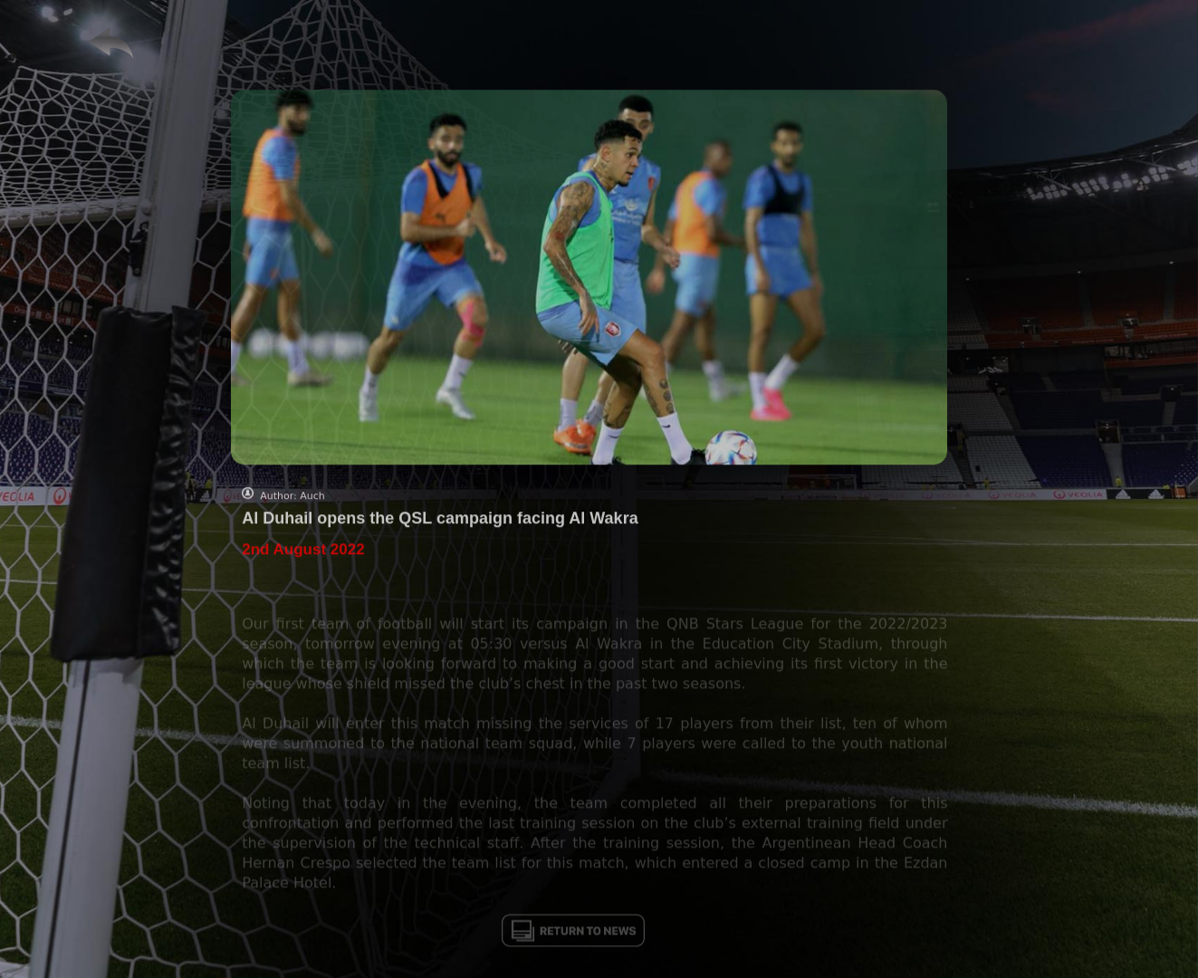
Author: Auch (292, 502)
